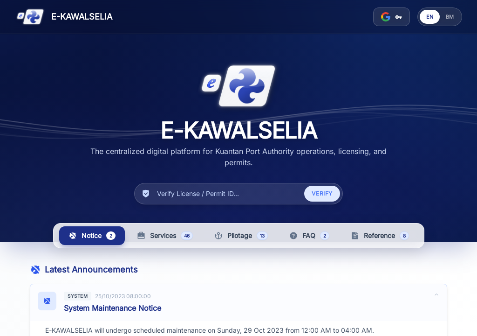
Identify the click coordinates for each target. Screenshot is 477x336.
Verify (322, 193)
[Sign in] (391, 16)
